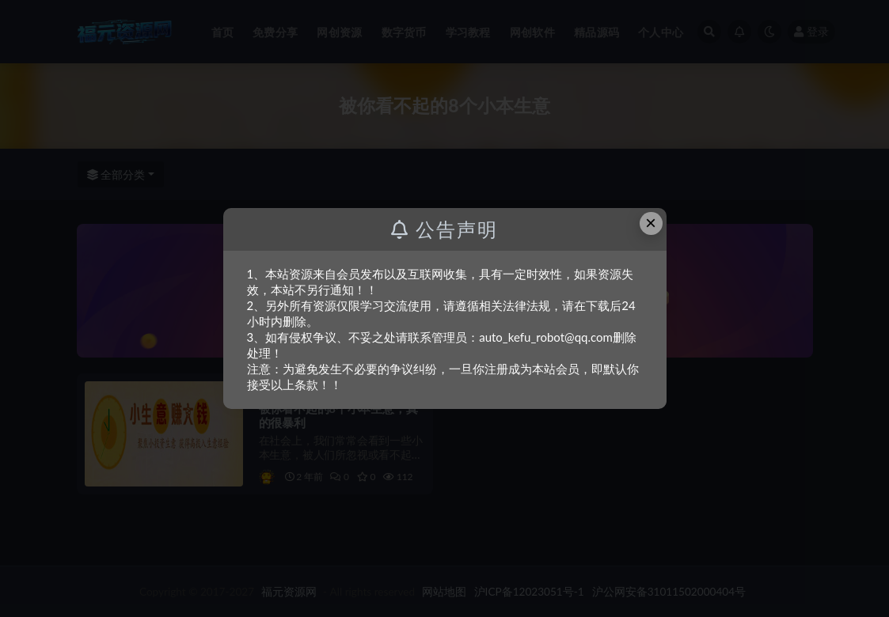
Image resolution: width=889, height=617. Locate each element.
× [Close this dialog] (650, 222)
